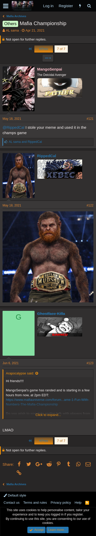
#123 (90, 363)
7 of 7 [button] (61, 49)
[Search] (88, 6)
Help (78, 502)
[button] (5, 6)
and (25, 142)
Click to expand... (48, 415)
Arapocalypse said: (20, 373)
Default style (15, 495)
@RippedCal (13, 127)
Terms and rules (35, 502)
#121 (90, 119)
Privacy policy (61, 502)
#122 (90, 205)
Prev (43, 49)
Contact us (11, 502)
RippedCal (46, 156)
